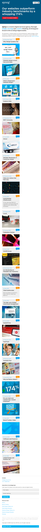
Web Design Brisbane (7, 508)
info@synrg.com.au (6, 479)
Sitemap (4, 514)
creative (19, 29)
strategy (10, 29)
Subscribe (6, 496)
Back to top (7, 526)
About (3, 502)
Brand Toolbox (5, 504)
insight (4, 29)
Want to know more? (10, 18)
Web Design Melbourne (7, 506)
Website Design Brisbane (8, 512)
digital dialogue (35, 36)
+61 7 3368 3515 (5, 481)
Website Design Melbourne (8, 510)
